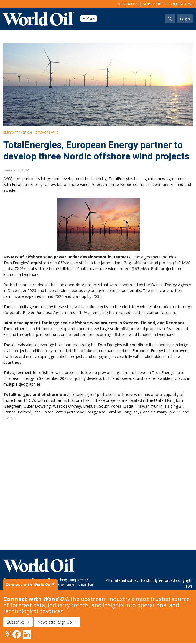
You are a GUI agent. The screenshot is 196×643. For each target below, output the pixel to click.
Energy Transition (17, 132)
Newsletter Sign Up (57, 622)
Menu (88, 18)
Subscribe (153, 3)
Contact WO (181, 3)
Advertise (128, 3)
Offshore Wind (47, 132)
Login (185, 18)
